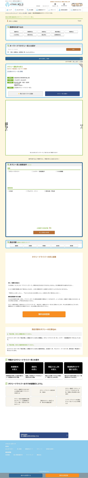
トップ (10, 10)
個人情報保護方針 (18, 455)
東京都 (71, 246)
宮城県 (30, 246)
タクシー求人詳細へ (62, 94)
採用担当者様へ (64, 10)
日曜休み (16, 52)
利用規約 (7, 455)
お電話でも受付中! (77, 5)
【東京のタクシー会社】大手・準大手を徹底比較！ (43, 401)
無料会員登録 (44, 314)
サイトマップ (29, 455)
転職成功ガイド (41, 10)
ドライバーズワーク (10, 444)
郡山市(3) (44, 34)
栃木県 (57, 246)
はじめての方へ (20, 10)
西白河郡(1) (57, 31)
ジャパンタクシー (30, 52)
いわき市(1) (16, 34)
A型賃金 (21, 52)
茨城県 (44, 246)
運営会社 (39, 455)
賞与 (12, 52)
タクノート (53, 10)
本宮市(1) (44, 31)
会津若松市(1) (57, 34)
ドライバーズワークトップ (11, 13)
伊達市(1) (71, 31)
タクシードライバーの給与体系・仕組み (43, 391)
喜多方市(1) (30, 34)
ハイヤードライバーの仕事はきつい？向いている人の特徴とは (69, 401)
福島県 (29, 13)
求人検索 (31, 10)
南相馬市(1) (30, 31)
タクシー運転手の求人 (15, 66)
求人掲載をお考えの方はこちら (43, 435)
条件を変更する (26, 475)
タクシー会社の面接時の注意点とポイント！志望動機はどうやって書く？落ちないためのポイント (18, 401)
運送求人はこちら (77, 10)
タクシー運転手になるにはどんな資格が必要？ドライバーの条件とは (18, 391)
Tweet (79, 20)
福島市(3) (16, 31)
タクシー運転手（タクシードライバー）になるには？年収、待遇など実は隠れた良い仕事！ (69, 391)
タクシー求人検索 (23, 13)
